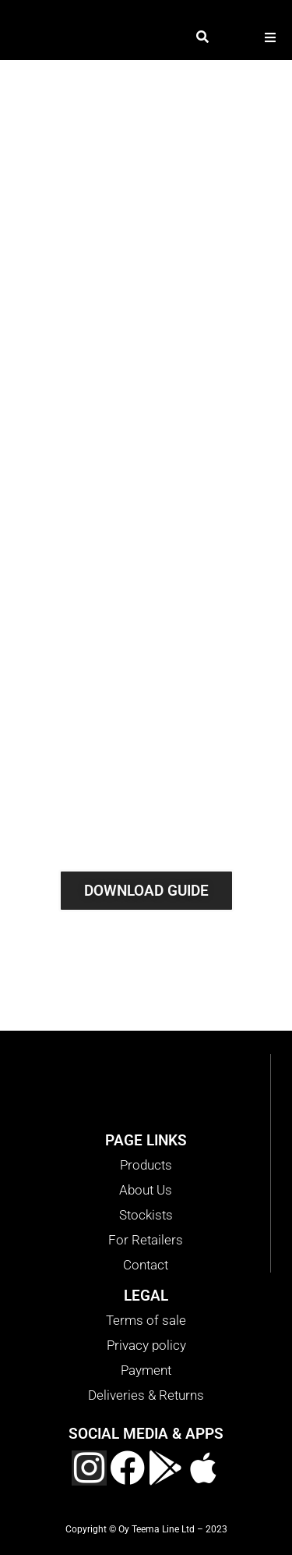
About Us (145, 1190)
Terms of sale (146, 1320)
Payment (146, 1370)
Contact (145, 1265)
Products (146, 1165)
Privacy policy (146, 1345)
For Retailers (145, 1240)
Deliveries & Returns (146, 1395)
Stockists (146, 1215)
